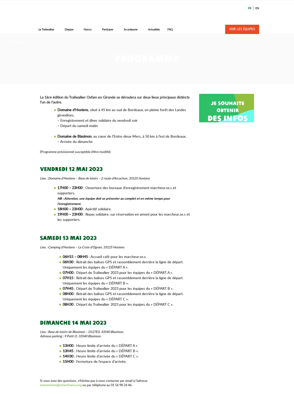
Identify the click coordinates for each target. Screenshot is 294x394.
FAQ (170, 29)
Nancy (89, 29)
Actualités (154, 29)
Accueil (8, 42)
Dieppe (71, 29)
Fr (249, 8)
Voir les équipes (242, 29)
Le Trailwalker (48, 29)
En (257, 8)
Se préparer (132, 29)
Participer (109, 29)
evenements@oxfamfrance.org (61, 385)
